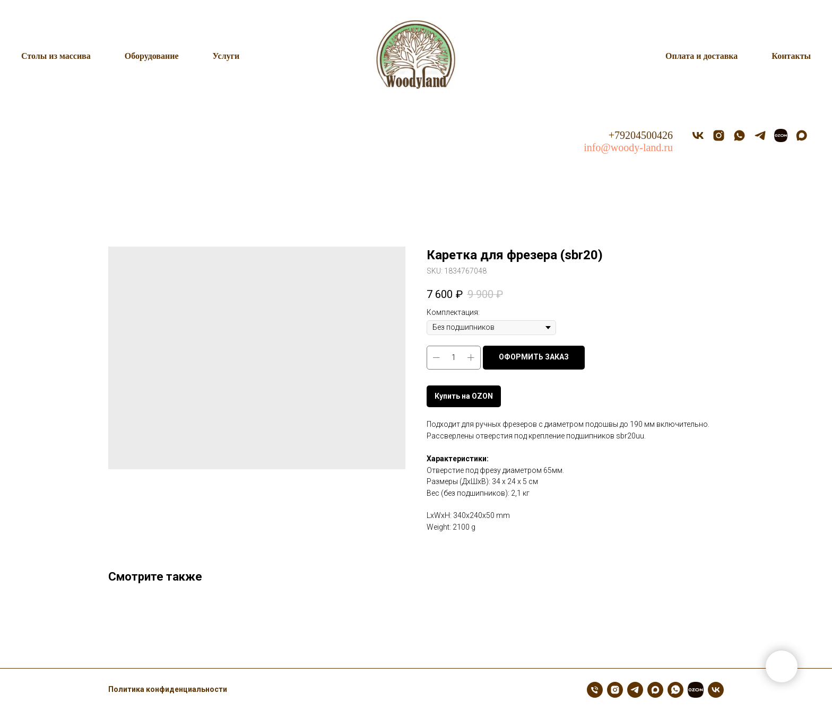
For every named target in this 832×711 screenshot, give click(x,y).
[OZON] (780, 135)
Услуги (226, 55)
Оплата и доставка (701, 55)
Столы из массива (56, 55)
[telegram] (760, 135)
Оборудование (152, 55)
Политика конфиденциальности (167, 689)
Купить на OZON (464, 396)
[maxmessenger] (655, 690)
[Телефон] (595, 690)
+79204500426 (641, 135)
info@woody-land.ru (628, 147)
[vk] (698, 135)
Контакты (791, 55)
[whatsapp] (739, 135)
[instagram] (718, 135)
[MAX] (801, 135)
